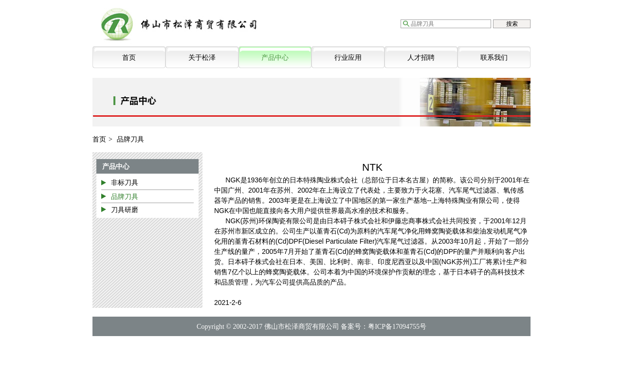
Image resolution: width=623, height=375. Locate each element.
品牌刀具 (124, 196)
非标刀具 (124, 182)
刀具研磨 (124, 210)
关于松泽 (202, 57)
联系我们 (494, 57)
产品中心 (275, 57)
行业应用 (348, 57)
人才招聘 (421, 57)
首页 (129, 57)
